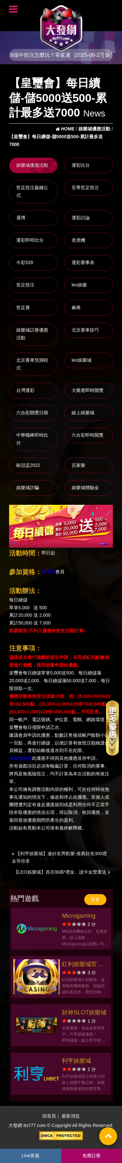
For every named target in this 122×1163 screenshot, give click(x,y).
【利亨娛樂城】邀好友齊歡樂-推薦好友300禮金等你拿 (59, 857)
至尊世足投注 (85, 187)
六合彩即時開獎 (87, 435)
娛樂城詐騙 (27, 487)
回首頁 (49, 1116)
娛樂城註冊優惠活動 (32, 333)
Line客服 (30, 1155)
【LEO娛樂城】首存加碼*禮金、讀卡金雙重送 (62, 872)
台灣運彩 (25, 390)
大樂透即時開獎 (87, 390)
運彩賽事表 (83, 262)
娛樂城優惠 (20, 758)
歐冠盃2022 (28, 465)
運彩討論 (81, 217)
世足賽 (23, 307)
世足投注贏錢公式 (32, 191)
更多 (95, 899)
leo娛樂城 (81, 360)
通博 (20, 217)
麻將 (76, 307)
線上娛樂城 (83, 412)
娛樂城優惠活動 (32, 165)
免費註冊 (91, 1155)
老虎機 (78, 240)
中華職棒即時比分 (32, 438)
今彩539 (24, 262)
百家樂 (78, 465)
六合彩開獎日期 (32, 412)
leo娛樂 (79, 284)
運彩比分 (81, 165)
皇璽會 (48, 571)
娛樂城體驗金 (85, 487)
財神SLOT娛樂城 (84, 1012)
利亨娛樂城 (76, 1061)
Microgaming (78, 916)
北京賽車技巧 (85, 330)
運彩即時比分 (30, 240)
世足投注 (25, 284)
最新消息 (70, 1116)
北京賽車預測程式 (32, 363)
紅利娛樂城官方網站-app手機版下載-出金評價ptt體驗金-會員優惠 (83, 965)
